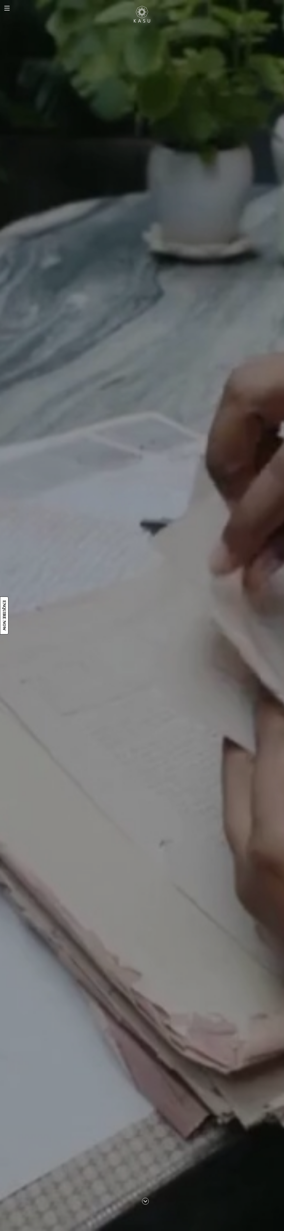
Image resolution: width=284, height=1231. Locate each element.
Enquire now (4, 615)
